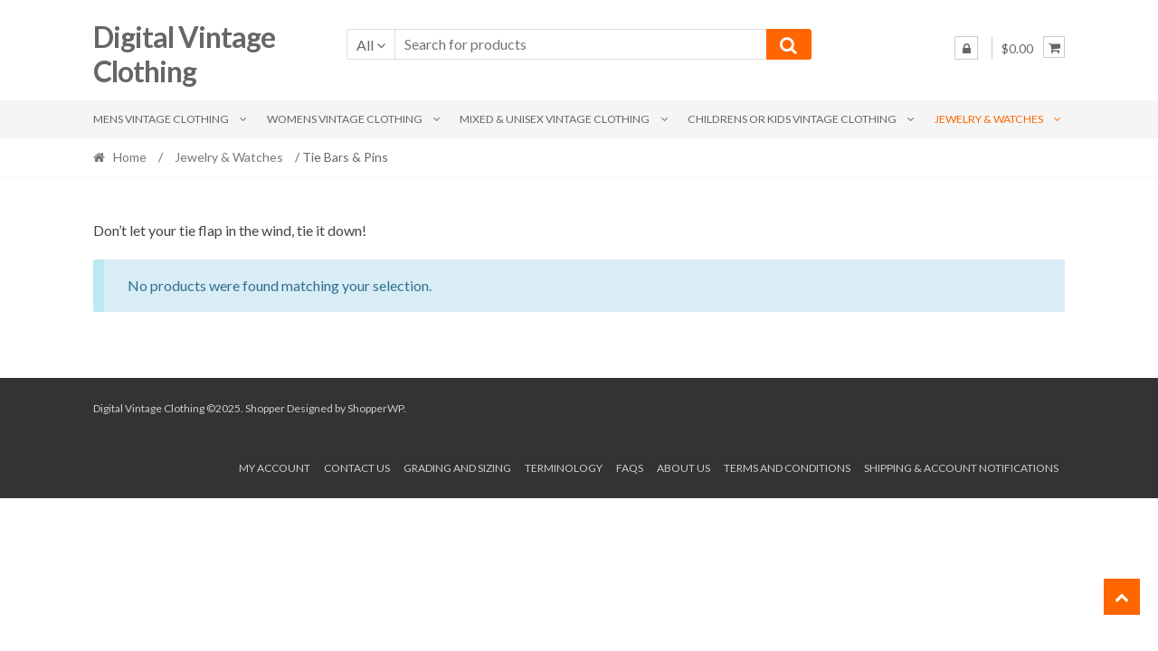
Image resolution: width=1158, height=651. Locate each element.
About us (683, 468)
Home (130, 157)
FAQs (629, 468)
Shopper (265, 408)
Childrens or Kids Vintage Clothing (792, 119)
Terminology (564, 468)
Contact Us (357, 468)
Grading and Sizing (457, 468)
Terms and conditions (787, 468)
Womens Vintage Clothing (344, 119)
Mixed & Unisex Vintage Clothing (555, 119)
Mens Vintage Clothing (161, 119)
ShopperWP (375, 408)
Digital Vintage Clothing (184, 54)
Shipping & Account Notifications (961, 468)
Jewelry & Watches (989, 119)
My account (274, 468)
